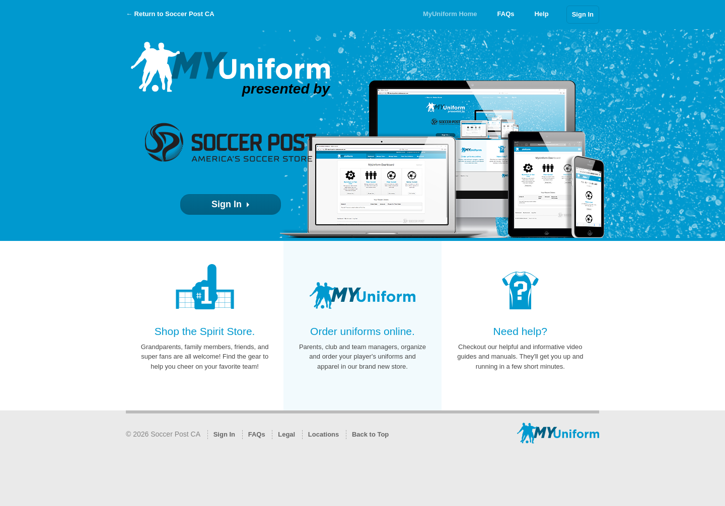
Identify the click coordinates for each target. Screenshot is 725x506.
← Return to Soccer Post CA (170, 14)
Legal (286, 434)
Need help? (520, 331)
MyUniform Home (450, 14)
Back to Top (370, 434)
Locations (323, 434)
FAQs (506, 14)
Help (541, 14)
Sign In (583, 14)
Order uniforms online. (362, 331)
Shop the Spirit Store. (205, 331)
